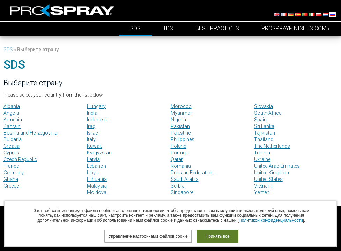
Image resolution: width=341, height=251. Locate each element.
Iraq (91, 126)
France (11, 166)
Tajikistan (264, 133)
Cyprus (11, 152)
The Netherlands (272, 146)
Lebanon (96, 166)
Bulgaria (12, 139)
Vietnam (263, 186)
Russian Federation (192, 172)
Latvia (93, 159)
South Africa (268, 113)
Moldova (96, 192)
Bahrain (12, 126)
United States (268, 179)
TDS (168, 28)
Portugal (180, 152)
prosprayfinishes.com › (295, 28)
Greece (11, 186)
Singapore (182, 192)
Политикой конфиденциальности (271, 220)
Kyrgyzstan (99, 152)
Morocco (181, 106)
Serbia (178, 186)
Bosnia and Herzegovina (30, 133)
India (92, 113)
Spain (260, 119)
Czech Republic (20, 159)
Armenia (12, 119)
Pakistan (180, 126)
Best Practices (217, 28)
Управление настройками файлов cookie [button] (148, 236)
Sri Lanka (264, 126)
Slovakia (263, 106)
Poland (178, 146)
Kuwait (94, 146)
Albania (11, 106)
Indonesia (98, 119)
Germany (13, 172)
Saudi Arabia (185, 179)
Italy (91, 139)
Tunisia (262, 152)
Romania (181, 166)
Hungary (96, 106)
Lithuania (97, 179)
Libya (92, 172)
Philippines (182, 139)
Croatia (11, 146)
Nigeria (178, 119)
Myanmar (181, 113)
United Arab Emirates (277, 166)
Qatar (177, 159)
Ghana (10, 179)
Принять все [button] (218, 236)
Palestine (181, 133)
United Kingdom (271, 172)
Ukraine (262, 159)
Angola (11, 113)
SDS (135, 28)
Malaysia (97, 186)
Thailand (263, 139)
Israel (93, 133)
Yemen (261, 192)
